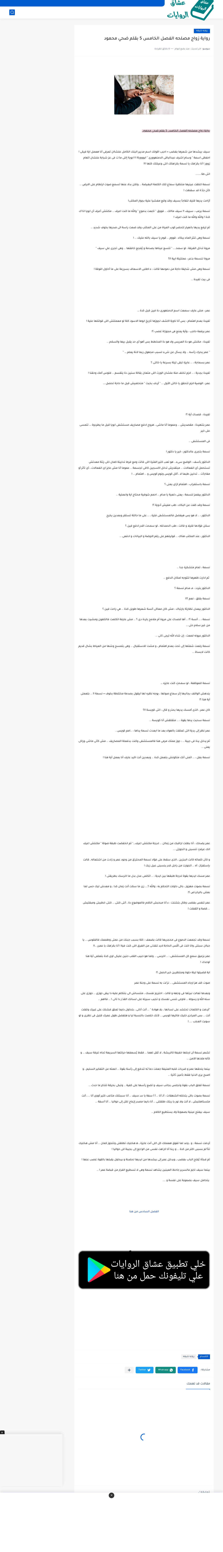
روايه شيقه (202, 31)
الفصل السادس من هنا (144, 1211)
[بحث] (12, 12)
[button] (188, 1370)
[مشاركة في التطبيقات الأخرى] (129, 1370)
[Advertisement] (144, 810)
